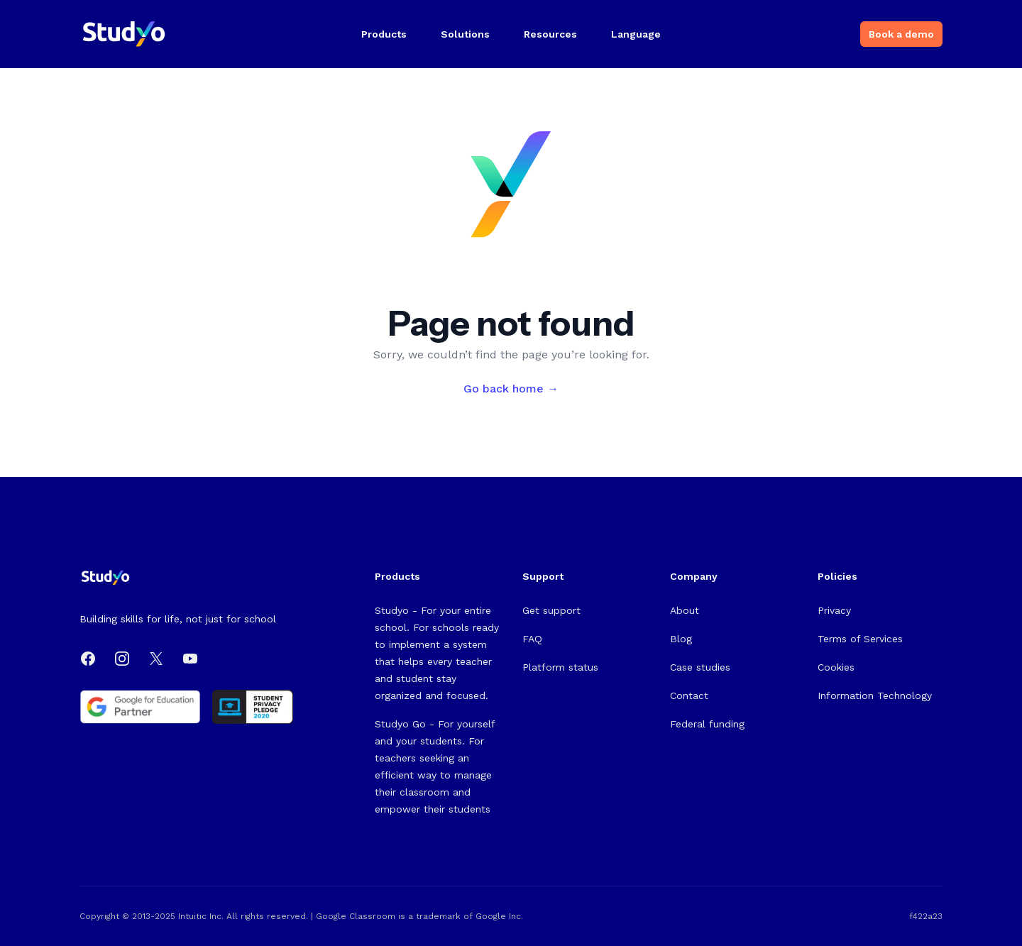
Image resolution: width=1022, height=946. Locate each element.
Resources (550, 34)
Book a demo (901, 34)
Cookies (836, 667)
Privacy (834, 610)
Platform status (560, 667)
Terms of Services (860, 638)
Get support (551, 610)
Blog (681, 638)
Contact (689, 695)
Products (384, 34)
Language (636, 34)
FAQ (532, 638)
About (684, 610)
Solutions (465, 34)
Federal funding (707, 724)
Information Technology (875, 695)
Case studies (700, 667)
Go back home (511, 388)
